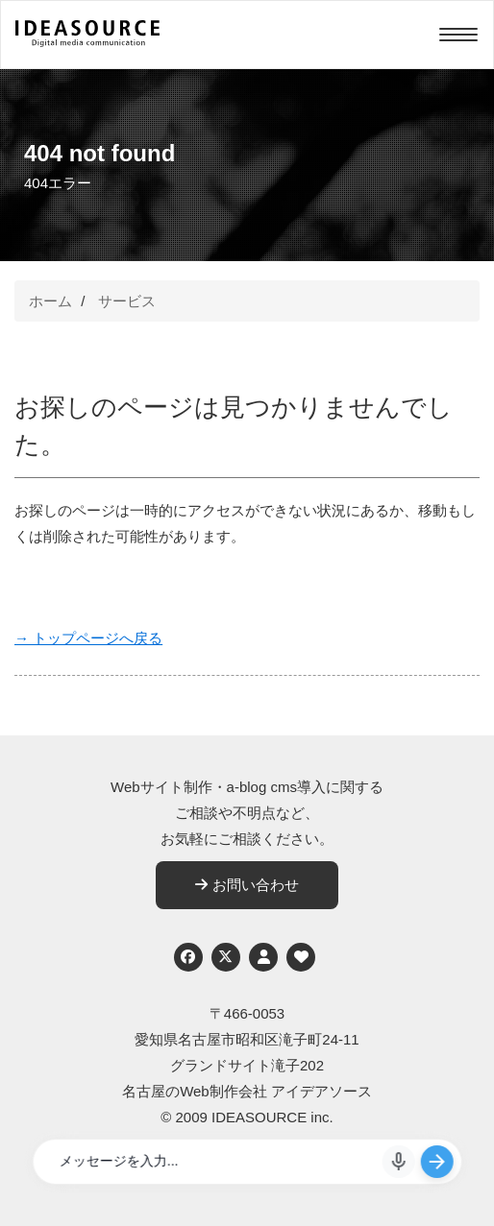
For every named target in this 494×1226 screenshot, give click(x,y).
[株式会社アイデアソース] (87, 44)
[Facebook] (188, 957)
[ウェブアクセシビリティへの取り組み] (300, 957)
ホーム (50, 301)
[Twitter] (225, 957)
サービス (127, 301)
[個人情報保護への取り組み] (263, 957)
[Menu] (458, 34)
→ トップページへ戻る (88, 638)
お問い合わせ (246, 885)
